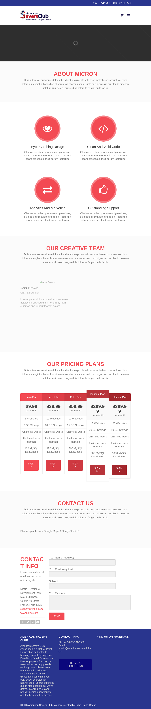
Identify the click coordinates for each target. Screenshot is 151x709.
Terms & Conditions (75, 664)
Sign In (31, 465)
